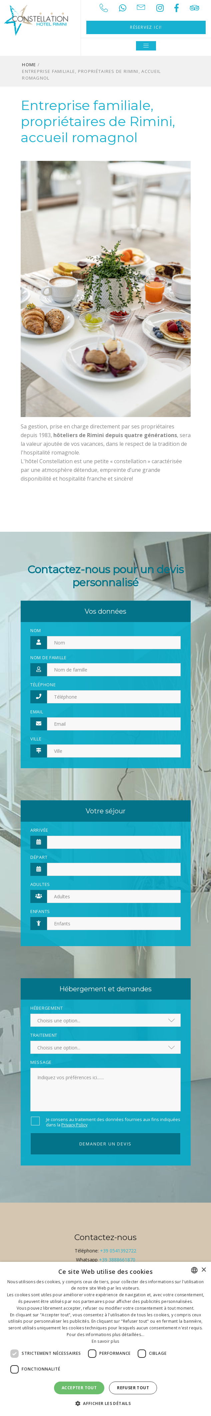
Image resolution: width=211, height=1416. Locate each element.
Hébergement (46, 1008)
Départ (38, 857)
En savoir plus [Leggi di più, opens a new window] (105, 1341)
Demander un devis (105, 1144)
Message (41, 1062)
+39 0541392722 (118, 1250)
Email (36, 712)
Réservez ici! (146, 27)
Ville (36, 739)
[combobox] (194, 1270)
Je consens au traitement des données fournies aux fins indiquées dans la (113, 1122)
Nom (35, 630)
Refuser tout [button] (133, 1388)
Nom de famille (48, 657)
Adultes (40, 884)
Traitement (43, 1035)
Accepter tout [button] (79, 1388)
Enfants (40, 911)
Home (29, 65)
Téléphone (43, 685)
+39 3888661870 (117, 1259)
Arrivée (39, 830)
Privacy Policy (74, 1125)
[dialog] (105, 1339)
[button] (105, 1403)
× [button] (203, 1270)
